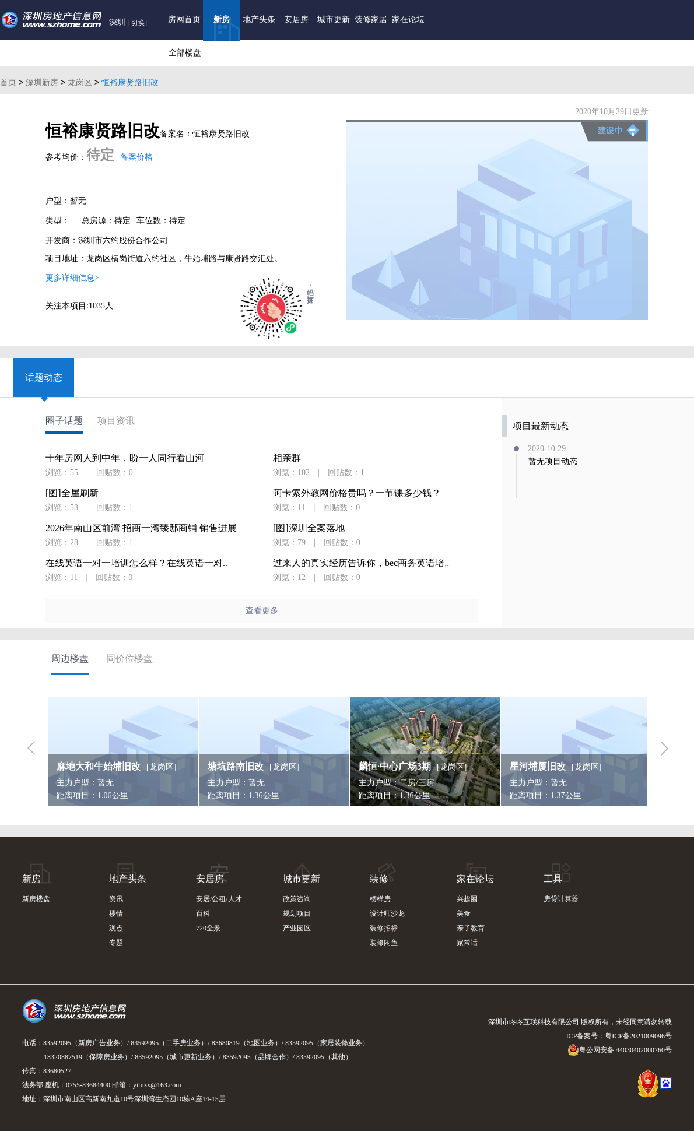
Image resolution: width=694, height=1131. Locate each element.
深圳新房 (42, 82)
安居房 (296, 19)
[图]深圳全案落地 (309, 528)
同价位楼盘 (129, 658)
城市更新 (333, 19)
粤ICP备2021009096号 (638, 1036)
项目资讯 (116, 421)
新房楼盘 (36, 899)
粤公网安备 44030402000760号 (619, 1050)
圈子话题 (64, 421)
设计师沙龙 (387, 913)
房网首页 (184, 19)
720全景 (208, 928)
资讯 (116, 899)
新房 (221, 19)
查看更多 (262, 610)
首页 (8, 82)
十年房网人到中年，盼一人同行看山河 (124, 458)
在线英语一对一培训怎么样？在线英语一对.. (136, 563)
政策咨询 (297, 899)
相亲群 (287, 458)
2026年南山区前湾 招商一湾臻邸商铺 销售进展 (141, 528)
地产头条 (259, 19)
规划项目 (297, 913)
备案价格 (136, 157)
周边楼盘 (70, 658)
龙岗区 (80, 82)
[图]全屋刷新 (72, 493)
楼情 (116, 913)
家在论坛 (408, 19)
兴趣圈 (467, 899)
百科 (203, 913)
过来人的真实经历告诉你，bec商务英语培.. (361, 563)
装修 (379, 879)
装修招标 (384, 928)
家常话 (467, 943)
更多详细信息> (72, 277)
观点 (116, 928)
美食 (464, 913)
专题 (116, 943)
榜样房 (380, 899)
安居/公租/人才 (219, 899)
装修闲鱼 (384, 943)
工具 (553, 879)
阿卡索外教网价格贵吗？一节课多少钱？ (357, 493)
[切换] (137, 23)
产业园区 (297, 928)
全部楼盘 (185, 52)
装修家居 (371, 19)
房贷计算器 (561, 899)
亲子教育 (471, 928)
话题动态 (43, 377)
